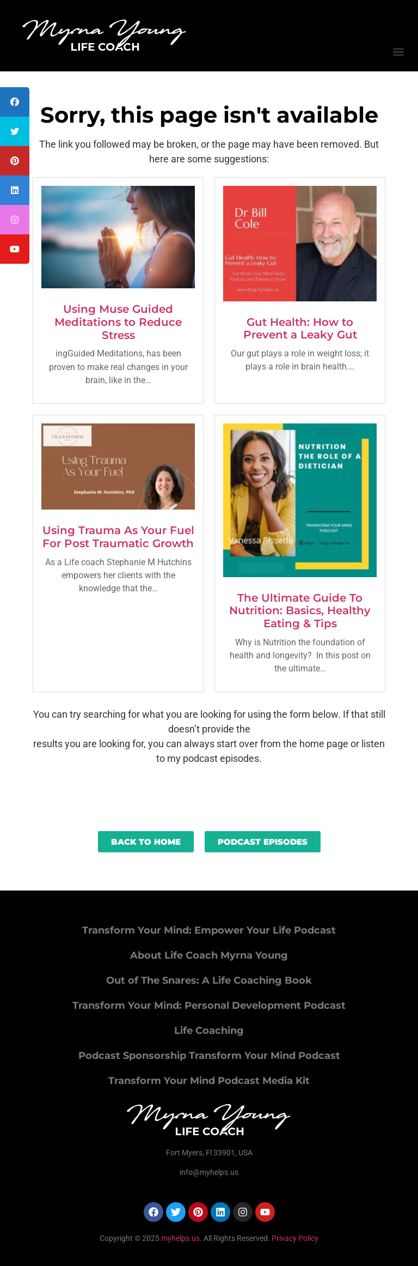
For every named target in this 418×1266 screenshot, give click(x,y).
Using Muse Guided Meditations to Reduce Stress (118, 322)
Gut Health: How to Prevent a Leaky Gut (300, 329)
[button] (398, 51)
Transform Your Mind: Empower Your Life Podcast (209, 930)
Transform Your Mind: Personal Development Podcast (209, 1005)
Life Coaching (209, 1031)
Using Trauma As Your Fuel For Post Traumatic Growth (118, 537)
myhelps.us (179, 1238)
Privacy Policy (295, 1238)
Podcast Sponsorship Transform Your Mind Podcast (209, 1056)
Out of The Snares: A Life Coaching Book (209, 980)
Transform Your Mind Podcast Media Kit (209, 1081)
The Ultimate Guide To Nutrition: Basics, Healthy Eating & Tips (300, 611)
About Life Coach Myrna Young (209, 955)
